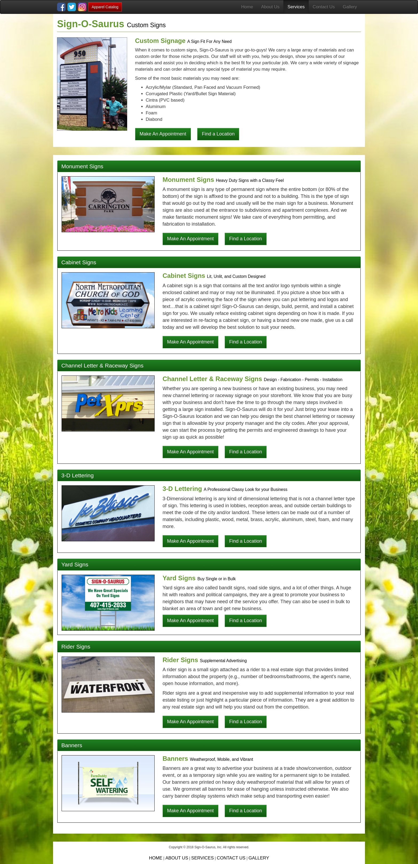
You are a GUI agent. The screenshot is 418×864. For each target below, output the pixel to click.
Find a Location (218, 134)
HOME (155, 858)
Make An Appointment (163, 134)
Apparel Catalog (105, 7)
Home (247, 6)
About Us (270, 6)
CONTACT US (231, 858)
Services (295, 6)
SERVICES (202, 858)
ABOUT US (176, 858)
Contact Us (324, 6)
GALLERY (258, 858)
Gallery (350, 6)
